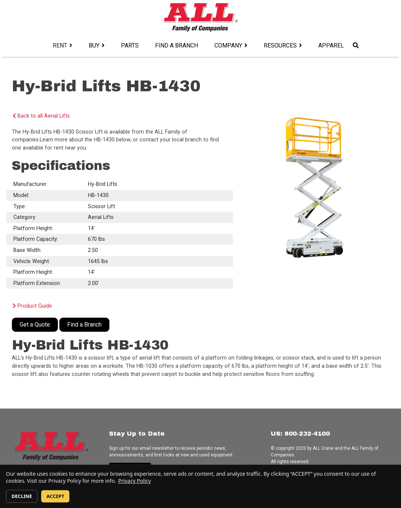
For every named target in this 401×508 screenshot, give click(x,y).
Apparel (331, 45)
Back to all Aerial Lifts (41, 116)
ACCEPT (55, 496)
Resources (280, 45)
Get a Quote (35, 324)
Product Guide (32, 306)
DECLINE (21, 496)
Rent (60, 45)
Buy (94, 45)
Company (228, 45)
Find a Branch (176, 45)
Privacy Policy (134, 480)
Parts (130, 45)
